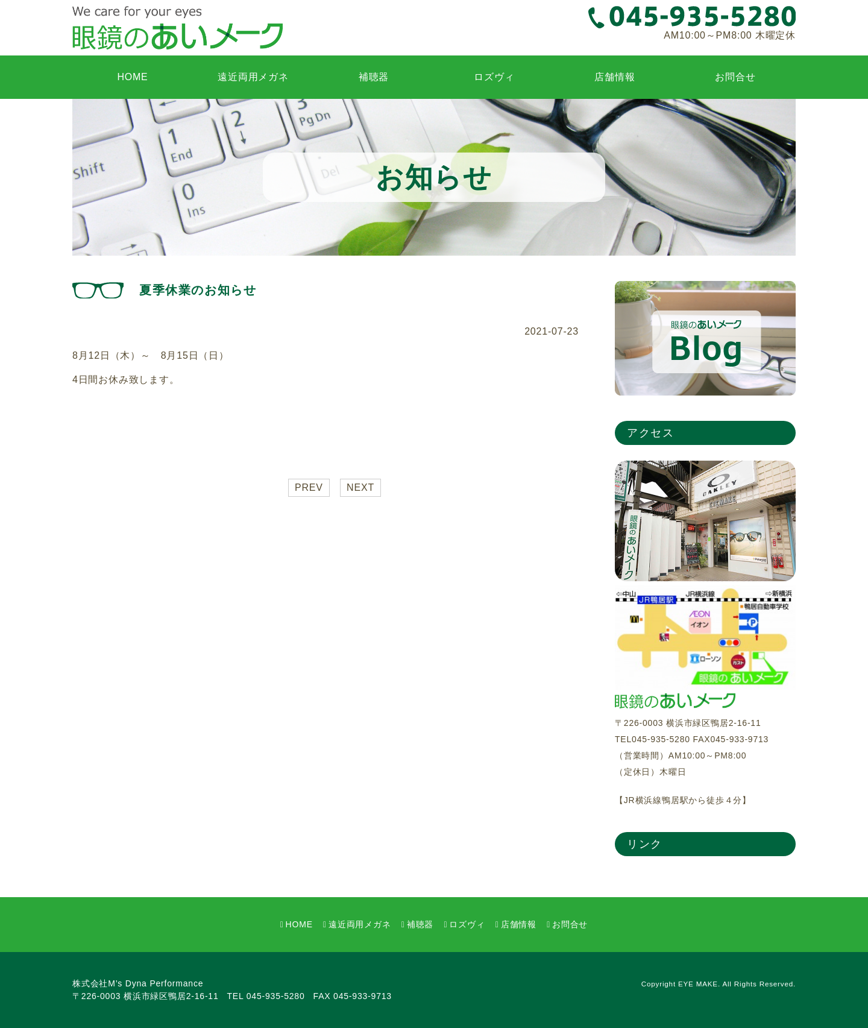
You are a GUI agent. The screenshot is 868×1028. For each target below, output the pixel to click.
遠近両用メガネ (253, 77)
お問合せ (735, 77)
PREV (309, 487)
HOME (132, 77)
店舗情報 (614, 77)
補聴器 (374, 77)
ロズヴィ (494, 77)
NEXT (360, 487)
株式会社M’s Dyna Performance (137, 983)
